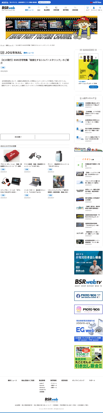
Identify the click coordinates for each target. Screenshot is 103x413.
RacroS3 (42, 385)
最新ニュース (29, 8)
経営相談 (75, 8)
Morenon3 (42, 387)
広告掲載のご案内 (83, 405)
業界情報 (66, 8)
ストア (87, 9)
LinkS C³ (42, 383)
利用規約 (55, 405)
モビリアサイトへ (44, 2)
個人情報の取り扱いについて (42, 405)
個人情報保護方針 (27, 405)
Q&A (38, 8)
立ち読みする (93, 87)
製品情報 (47, 8)
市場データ (54, 385)
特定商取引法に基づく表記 (68, 405)
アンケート (54, 383)
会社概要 (17, 405)
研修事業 (56, 8)
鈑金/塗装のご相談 (28, 380)
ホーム (2, 45)
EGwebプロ (43, 389)
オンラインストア (78, 380)
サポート (100, 9)
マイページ (94, 9)
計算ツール (54, 387)
